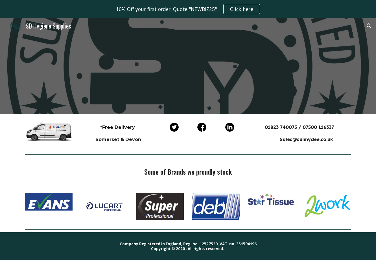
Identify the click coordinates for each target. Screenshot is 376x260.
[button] (369, 26)
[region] (188, 9)
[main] (118, 133)
